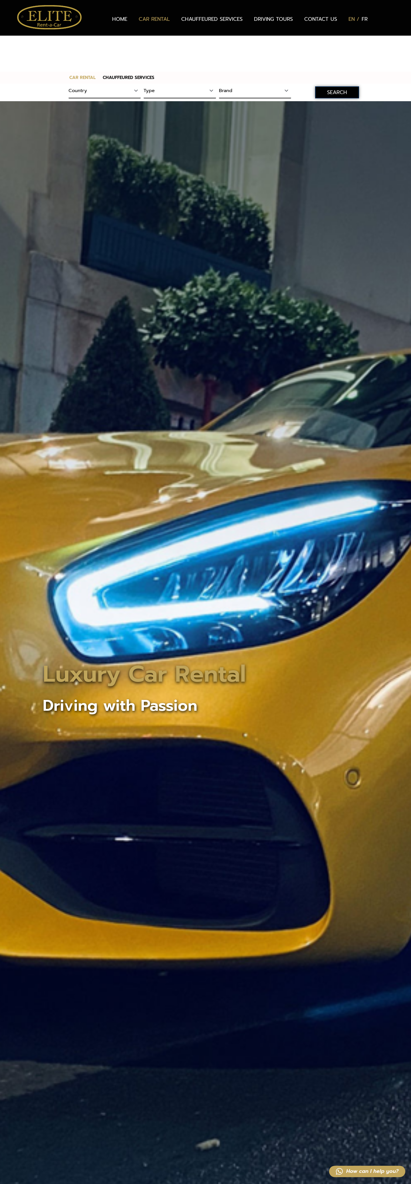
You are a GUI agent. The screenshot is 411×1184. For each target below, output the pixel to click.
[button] (367, 1171)
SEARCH (337, 57)
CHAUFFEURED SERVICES (212, 19)
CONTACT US (320, 19)
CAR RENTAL (154, 19)
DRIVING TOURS (273, 19)
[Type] (180, 55)
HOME (119, 19)
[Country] (104, 55)
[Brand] (255, 55)
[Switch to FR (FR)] (364, 19)
